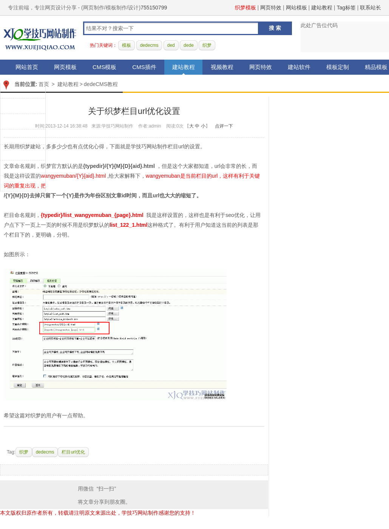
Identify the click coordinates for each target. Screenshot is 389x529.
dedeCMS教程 (101, 84)
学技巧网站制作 (40, 38)
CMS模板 (104, 67)
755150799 (153, 8)
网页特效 (270, 8)
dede (189, 45)
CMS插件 (144, 67)
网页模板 (65, 67)
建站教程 (321, 8)
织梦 (206, 45)
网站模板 (296, 8)
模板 (126, 45)
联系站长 (370, 8)
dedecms (149, 45)
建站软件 (299, 67)
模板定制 (337, 67)
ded (171, 45)
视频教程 (222, 67)
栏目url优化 (73, 452)
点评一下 (224, 126)
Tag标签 (346, 8)
